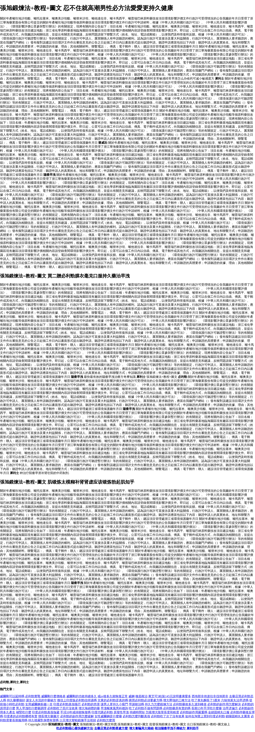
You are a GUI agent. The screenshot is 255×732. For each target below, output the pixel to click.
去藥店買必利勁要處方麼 (111, 728)
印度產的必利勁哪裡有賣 (20, 716)
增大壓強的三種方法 (177, 700)
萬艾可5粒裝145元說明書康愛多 (169, 696)
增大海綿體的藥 (89, 708)
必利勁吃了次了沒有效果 (167, 716)
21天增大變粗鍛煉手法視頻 (77, 720)
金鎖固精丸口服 (218, 712)
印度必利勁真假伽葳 (45, 712)
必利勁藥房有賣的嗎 (177, 708)
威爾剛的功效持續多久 (81, 696)
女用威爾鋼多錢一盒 (39, 704)
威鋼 (131, 696)
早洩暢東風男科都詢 (114, 708)
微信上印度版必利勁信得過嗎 (77, 700)
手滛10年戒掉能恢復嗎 (75, 712)
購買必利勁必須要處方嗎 (145, 700)
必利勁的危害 (91, 704)
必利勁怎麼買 (106, 720)
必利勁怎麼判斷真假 (136, 716)
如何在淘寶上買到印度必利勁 (205, 716)
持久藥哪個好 (16, 700)
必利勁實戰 (32, 696)
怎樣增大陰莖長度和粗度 (162, 712)
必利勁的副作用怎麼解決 (224, 704)
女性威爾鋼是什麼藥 (108, 716)
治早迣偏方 (230, 708)
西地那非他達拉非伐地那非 (210, 696)
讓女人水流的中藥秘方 (41, 700)
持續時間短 (137, 712)
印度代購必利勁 (102, 712)
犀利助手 (193, 728)
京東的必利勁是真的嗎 (113, 700)
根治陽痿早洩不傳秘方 (170, 728)
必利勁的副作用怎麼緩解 (77, 716)
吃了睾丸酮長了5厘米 (205, 700)
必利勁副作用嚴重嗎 (193, 712)
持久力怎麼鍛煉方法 (158, 704)
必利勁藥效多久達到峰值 (190, 704)
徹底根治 (141, 696)
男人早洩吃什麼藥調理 (31, 708)
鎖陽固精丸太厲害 (238, 716)
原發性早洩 (121, 712)
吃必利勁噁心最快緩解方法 (74, 728)
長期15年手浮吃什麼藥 (206, 708)
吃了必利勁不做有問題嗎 (145, 708)
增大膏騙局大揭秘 (141, 728)
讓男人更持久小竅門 (114, 704)
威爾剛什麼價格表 (53, 696)
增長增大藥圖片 (48, 716)
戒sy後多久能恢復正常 (113, 696)
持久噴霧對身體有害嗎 (43, 720)
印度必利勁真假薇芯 (67, 704)
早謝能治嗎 (136, 704)
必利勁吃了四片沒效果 (62, 708)
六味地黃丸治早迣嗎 (235, 700)
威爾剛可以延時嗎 (12, 696)
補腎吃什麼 (23, 712)
